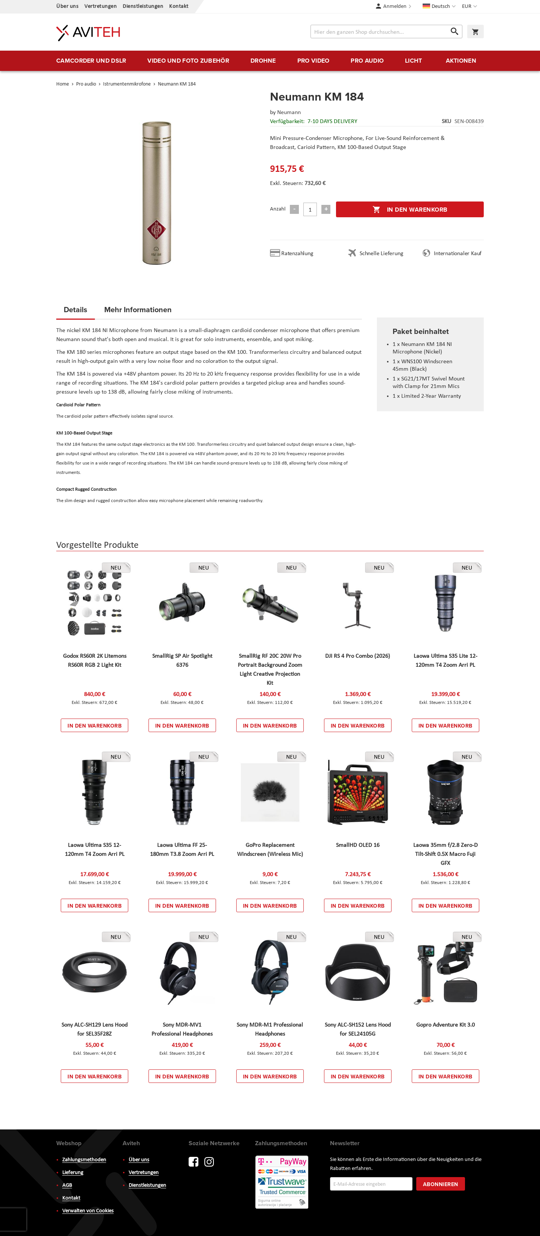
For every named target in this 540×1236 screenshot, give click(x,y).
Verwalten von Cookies (88, 1211)
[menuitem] (91, 61)
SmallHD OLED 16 (358, 845)
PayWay (282, 1182)
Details (75, 309)
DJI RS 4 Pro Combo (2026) (357, 656)
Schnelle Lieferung (381, 254)
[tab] (75, 312)
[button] (470, 7)
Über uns (67, 6)
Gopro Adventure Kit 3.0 (445, 1025)
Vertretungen (100, 6)
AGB (67, 1185)
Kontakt (179, 6)
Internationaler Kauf (458, 254)
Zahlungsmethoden (84, 1160)
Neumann (289, 113)
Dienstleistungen (143, 6)
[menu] (270, 61)
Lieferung (72, 1173)
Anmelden (395, 6)
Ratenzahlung (297, 254)
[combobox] (386, 31)
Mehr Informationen (138, 309)
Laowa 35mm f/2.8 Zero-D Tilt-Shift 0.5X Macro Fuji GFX (445, 854)
